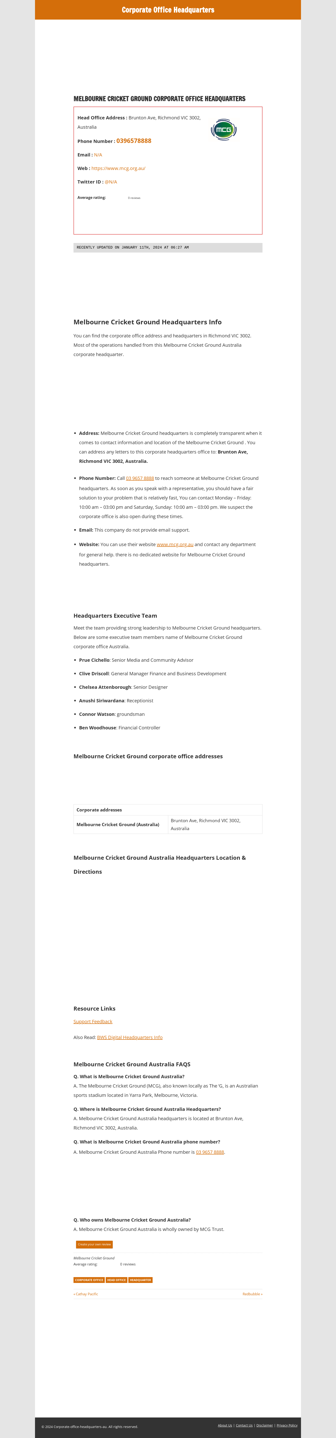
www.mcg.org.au (175, 544)
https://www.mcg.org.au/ (118, 168)
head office (116, 1280)
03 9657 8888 (140, 478)
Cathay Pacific (87, 1294)
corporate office (89, 1280)
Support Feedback (93, 1021)
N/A (98, 155)
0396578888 (133, 140)
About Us (225, 1425)
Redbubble (251, 1294)
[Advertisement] (168, 59)
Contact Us (244, 1425)
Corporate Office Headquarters (168, 9)
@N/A (111, 182)
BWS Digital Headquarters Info (130, 1037)
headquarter (140, 1280)
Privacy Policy (287, 1425)
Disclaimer (264, 1425)
